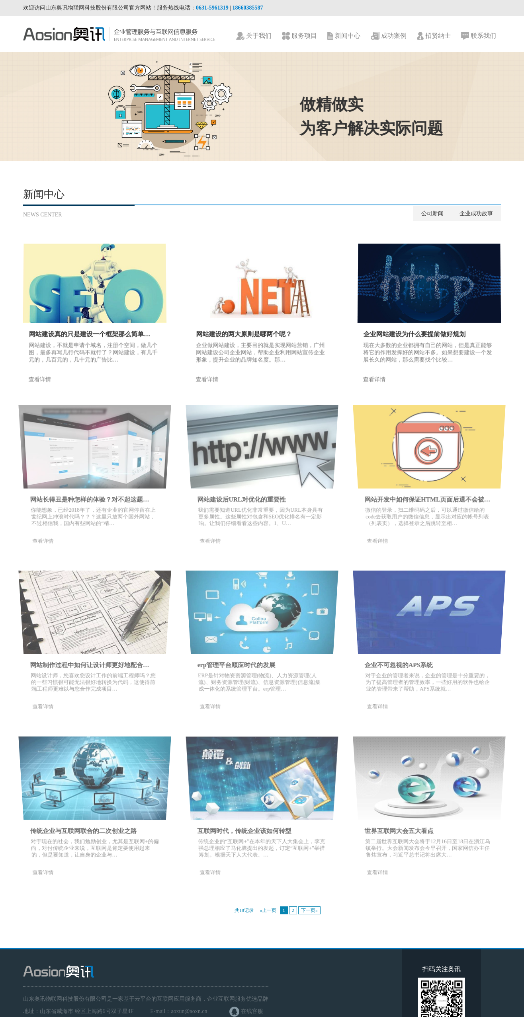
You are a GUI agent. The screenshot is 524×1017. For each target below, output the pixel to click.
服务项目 (299, 36)
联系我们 (478, 36)
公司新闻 (432, 213)
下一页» (309, 910)
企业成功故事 (476, 213)
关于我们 (254, 36)
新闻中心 (343, 36)
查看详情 (37, 382)
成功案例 (389, 36)
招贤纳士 (434, 36)
